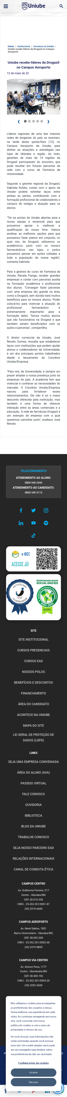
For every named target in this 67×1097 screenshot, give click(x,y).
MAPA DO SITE (33, 725)
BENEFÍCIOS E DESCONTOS (33, 682)
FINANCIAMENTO (33, 693)
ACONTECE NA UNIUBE (33, 715)
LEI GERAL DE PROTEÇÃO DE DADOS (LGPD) (33, 737)
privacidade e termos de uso (26, 1029)
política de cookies (21, 1025)
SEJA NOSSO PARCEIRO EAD (33, 848)
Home (11, 46)
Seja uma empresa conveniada (33, 762)
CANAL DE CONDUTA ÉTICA (33, 869)
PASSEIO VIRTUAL (33, 783)
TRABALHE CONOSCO (33, 837)
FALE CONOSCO (33, 794)
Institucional (23, 46)
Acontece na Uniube (43, 46)
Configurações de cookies (33, 1062)
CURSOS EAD (33, 661)
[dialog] (33, 1043)
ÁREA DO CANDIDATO (33, 704)
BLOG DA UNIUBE (33, 826)
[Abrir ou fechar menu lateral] (6, 6)
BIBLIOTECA (33, 815)
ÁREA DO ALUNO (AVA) (33, 772)
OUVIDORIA (33, 805)
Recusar (33, 1082)
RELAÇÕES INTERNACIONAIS (33, 858)
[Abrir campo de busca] (61, 6)
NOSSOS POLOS (33, 672)
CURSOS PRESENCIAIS (33, 650)
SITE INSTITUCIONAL (33, 639)
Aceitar (33, 1072)
